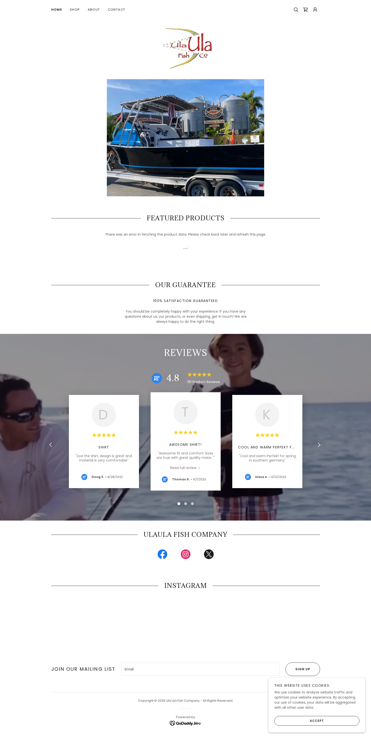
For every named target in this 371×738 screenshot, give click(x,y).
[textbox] (200, 671)
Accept (299, 720)
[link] (305, 10)
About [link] (94, 9)
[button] (315, 10)
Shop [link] (75, 9)
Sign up (297, 671)
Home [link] (56, 9)
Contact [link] (116, 9)
